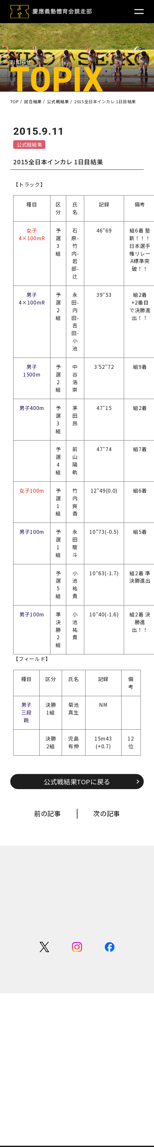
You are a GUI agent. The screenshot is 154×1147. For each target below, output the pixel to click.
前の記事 (47, 813)
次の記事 (106, 813)
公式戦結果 (29, 144)
